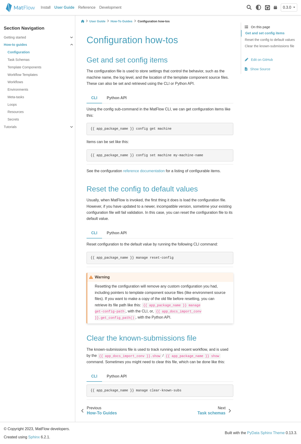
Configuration (19, 52)
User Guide (64, 7)
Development (110, 7)
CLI (94, 98)
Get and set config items (265, 33)
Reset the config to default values (270, 40)
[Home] (82, 21)
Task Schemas (19, 60)
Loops (12, 104)
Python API (117, 98)
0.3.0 (287, 7)
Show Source (257, 69)
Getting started (15, 37)
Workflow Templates (23, 75)
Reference (86, 7)
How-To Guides (121, 21)
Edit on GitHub (259, 60)
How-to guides (15, 45)
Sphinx (34, 437)
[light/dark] (258, 7)
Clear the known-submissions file (269, 46)
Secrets (13, 119)
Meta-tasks (16, 97)
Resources (16, 112)
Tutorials (10, 127)
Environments (18, 89)
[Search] (249, 7)
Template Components (24, 67)
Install (46, 7)
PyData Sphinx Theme (266, 433)
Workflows (15, 82)
